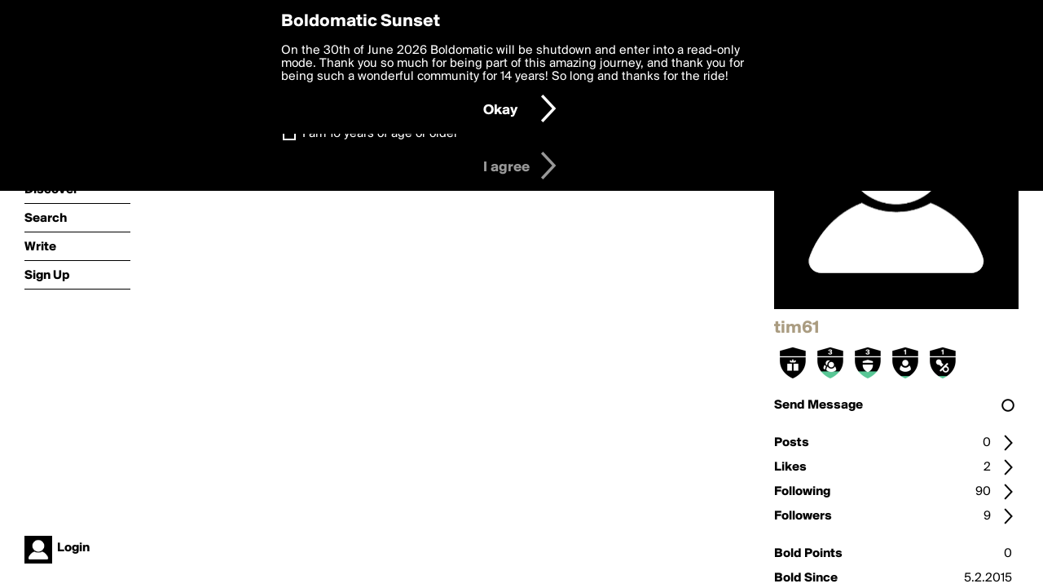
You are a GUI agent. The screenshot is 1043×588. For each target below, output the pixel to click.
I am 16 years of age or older (380, 133)
